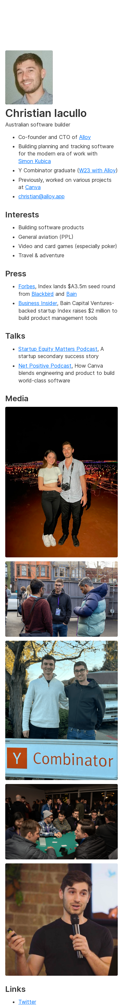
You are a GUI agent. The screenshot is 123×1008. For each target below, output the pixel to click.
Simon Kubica (34, 161)
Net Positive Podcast (45, 365)
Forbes (26, 286)
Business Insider (37, 303)
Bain (71, 294)
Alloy (85, 137)
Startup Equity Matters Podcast (57, 349)
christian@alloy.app (41, 196)
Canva (33, 187)
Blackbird (42, 294)
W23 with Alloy (97, 170)
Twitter (27, 1001)
